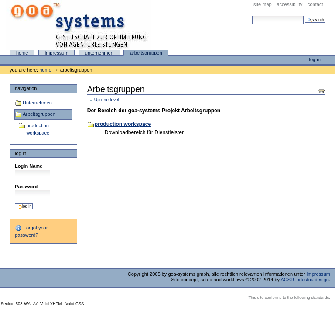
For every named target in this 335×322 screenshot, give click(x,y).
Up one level (106, 99)
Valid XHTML (52, 303)
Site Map (262, 4)
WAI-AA (31, 303)
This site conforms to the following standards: (289, 297)
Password (26, 186)
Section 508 (12, 303)
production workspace (37, 129)
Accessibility (289, 4)
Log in (315, 59)
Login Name (28, 166)
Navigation (26, 88)
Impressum (56, 52)
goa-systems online (78, 25)
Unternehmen (99, 52)
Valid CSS (74, 303)
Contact (315, 4)
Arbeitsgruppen (146, 52)
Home (22, 52)
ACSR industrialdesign (305, 279)
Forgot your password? (31, 231)
